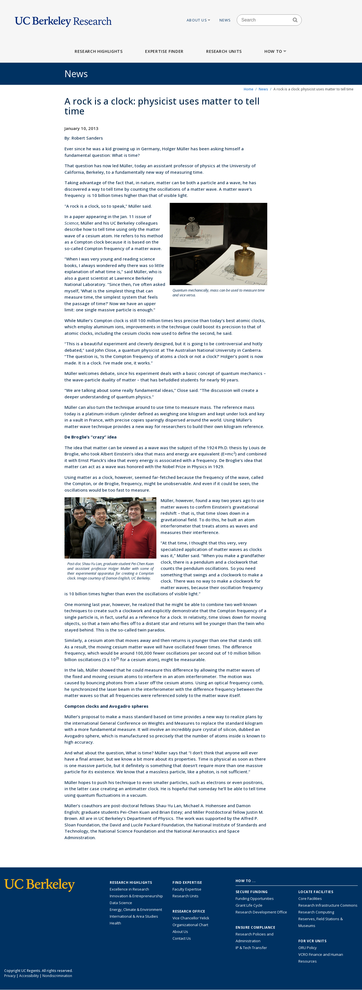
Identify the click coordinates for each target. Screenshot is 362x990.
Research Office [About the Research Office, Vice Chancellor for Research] (189, 911)
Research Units (224, 51)
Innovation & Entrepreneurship (136, 895)
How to (275, 51)
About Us (199, 20)
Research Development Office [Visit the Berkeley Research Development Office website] (261, 912)
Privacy (10, 975)
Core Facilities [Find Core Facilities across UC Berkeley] (310, 898)
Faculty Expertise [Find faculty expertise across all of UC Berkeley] (187, 889)
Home (248, 89)
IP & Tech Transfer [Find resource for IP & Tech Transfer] (251, 947)
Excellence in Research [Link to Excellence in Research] (129, 889)
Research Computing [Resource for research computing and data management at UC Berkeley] (316, 912)
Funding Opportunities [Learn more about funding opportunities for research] (255, 898)
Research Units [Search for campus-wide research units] (186, 895)
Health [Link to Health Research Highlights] (115, 923)
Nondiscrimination (57, 975)
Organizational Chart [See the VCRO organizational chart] (190, 924)
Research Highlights (98, 51)
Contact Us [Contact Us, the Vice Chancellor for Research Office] (182, 938)
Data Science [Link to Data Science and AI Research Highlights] (121, 902)
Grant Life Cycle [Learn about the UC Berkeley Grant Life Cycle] (249, 905)
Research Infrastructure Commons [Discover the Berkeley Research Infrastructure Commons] (327, 905)
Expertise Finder (164, 51)
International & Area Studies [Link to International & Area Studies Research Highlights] (134, 916)
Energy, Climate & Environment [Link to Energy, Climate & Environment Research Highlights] (136, 909)
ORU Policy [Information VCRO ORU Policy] (307, 947)
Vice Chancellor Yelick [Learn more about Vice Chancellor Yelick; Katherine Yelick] (191, 917)
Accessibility (29, 975)
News (225, 20)
